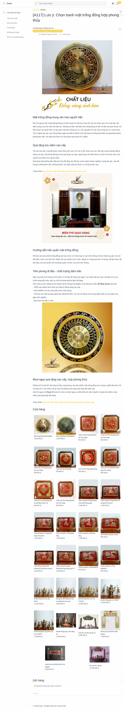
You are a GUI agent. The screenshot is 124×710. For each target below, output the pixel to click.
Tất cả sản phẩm (12, 18)
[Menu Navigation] (4, 3)
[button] (113, 3)
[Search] (70, 3)
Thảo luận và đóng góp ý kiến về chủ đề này (48, 31)
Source (59, 706)
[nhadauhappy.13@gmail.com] (43, 28)
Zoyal (9, 3)
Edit (64, 706)
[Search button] (36, 3)
